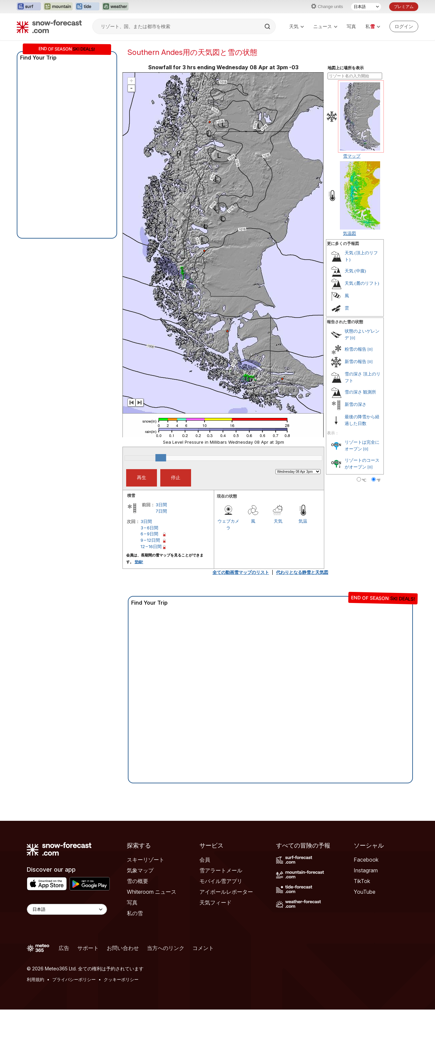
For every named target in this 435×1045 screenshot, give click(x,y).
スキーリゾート (145, 859)
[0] (352, 337)
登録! (139, 561)
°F (378, 480)
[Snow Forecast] (49, 26)
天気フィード (215, 902)
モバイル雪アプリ (220, 881)
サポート (88, 948)
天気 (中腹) (355, 270)
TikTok (362, 881)
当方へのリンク (165, 948)
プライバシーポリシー (74, 979)
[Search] (268, 26)
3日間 (161, 504)
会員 (204, 859)
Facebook (366, 859)
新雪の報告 (355, 361)
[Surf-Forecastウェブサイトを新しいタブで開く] (29, 6)
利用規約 (35, 979)
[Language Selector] (67, 909)
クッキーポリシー (121, 979)
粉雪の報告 (355, 349)
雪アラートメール (220, 870)
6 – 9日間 (149, 533)
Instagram (366, 870)
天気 (296, 26)
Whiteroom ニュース (151, 891)
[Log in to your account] (403, 26)
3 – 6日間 (149, 527)
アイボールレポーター (226, 891)
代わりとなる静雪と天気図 (302, 572)
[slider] (160, 457)
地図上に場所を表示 (346, 68)
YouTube (364, 891)
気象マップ (140, 870)
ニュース (325, 26)
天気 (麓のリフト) (362, 283)
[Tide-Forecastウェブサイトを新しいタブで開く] (87, 6)
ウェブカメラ (228, 524)
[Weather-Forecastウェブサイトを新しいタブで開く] (115, 6)
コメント (203, 948)
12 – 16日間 (151, 546)
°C (364, 480)
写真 (351, 26)
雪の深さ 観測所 (360, 392)
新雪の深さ (355, 404)
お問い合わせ (123, 948)
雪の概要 (137, 881)
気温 (302, 521)
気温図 (349, 233)
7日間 (161, 511)
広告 (64, 948)
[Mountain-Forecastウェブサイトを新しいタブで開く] (58, 6)
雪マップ (351, 156)
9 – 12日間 (150, 540)
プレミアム (404, 6)
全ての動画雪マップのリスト (240, 572)
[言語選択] (366, 6)
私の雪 (135, 913)
